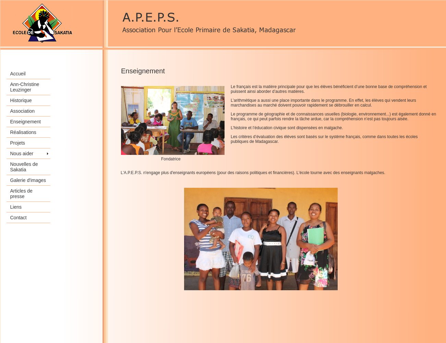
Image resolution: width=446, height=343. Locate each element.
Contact (18, 217)
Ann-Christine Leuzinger (24, 87)
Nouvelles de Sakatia (24, 166)
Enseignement (25, 121)
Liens (16, 207)
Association (22, 111)
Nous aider (22, 153)
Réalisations (23, 132)
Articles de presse (21, 193)
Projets (17, 143)
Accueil (18, 73)
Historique (21, 100)
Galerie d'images (28, 180)
